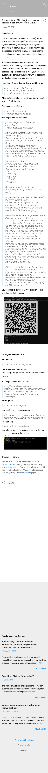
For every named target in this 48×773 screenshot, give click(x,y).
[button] (44, 21)
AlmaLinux (40, 72)
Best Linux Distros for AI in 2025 (18, 675)
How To (11, 482)
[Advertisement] (23, 560)
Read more (40, 668)
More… (13, 12)
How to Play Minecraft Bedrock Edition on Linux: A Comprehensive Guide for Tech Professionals (19, 644)
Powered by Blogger (24, 739)
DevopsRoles (25, 472)
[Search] (44, 5)
